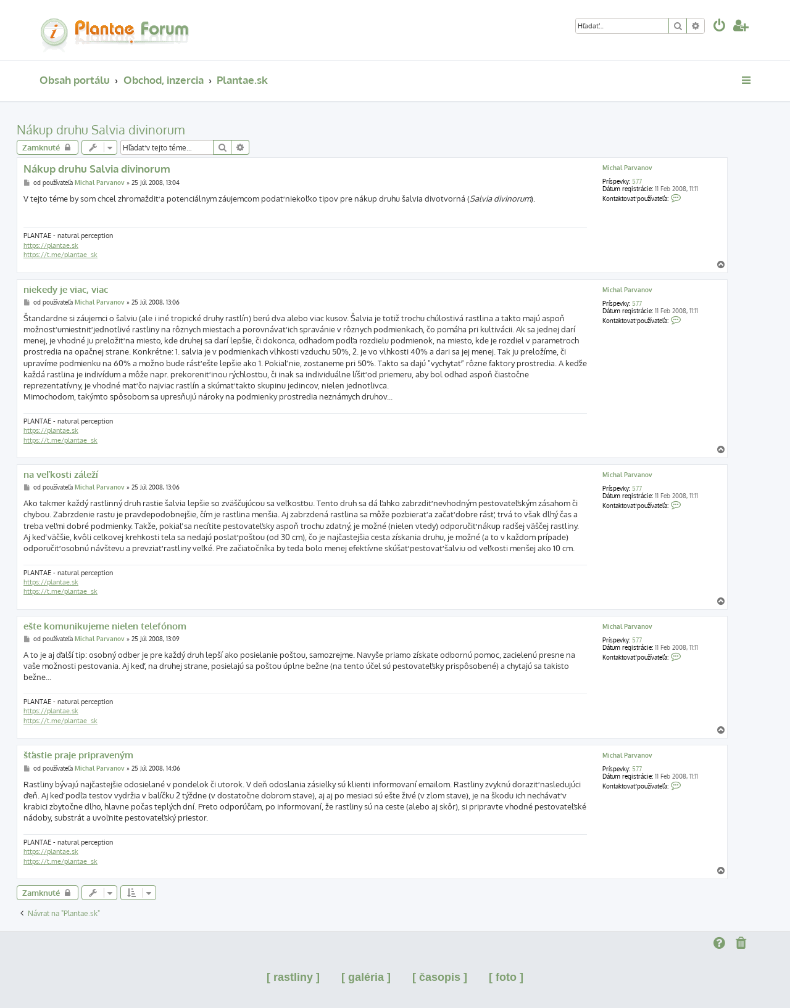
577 (637, 181)
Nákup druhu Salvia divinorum (101, 129)
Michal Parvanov (627, 167)
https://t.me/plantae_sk (60, 254)
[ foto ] (506, 977)
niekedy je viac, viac (65, 289)
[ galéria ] (366, 977)
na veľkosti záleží (60, 474)
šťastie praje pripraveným (78, 755)
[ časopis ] (439, 977)
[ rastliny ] (293, 977)
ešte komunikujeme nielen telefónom (104, 626)
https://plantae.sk (50, 245)
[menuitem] (719, 26)
